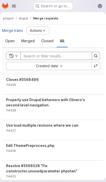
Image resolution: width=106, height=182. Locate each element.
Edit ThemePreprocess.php (30, 145)
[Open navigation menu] (14, 6)
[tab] (10, 41)
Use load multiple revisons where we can (42, 125)
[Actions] (38, 31)
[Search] (54, 56)
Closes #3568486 (22, 79)
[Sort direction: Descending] (96, 66)
